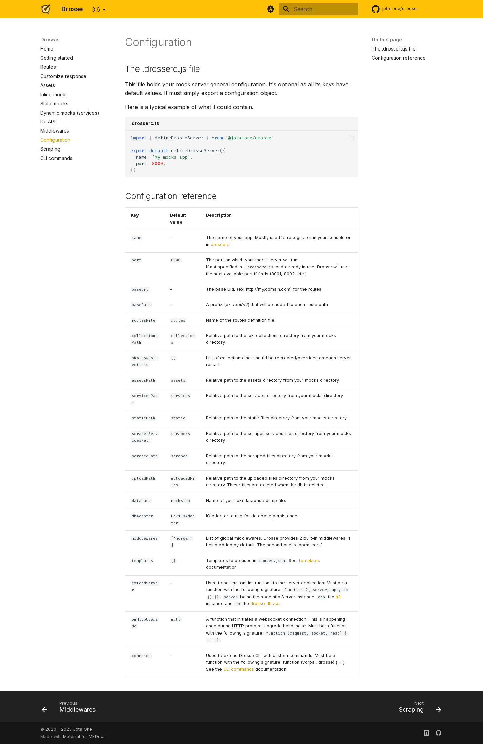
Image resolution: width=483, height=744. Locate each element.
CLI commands (238, 669)
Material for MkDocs (84, 736)
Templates (309, 560)
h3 (338, 596)
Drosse (49, 39)
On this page (387, 39)
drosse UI (221, 244)
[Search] (318, 9)
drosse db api (264, 603)
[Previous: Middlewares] (70, 708)
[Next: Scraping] (418, 708)
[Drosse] (45, 9)
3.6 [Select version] (96, 9)
